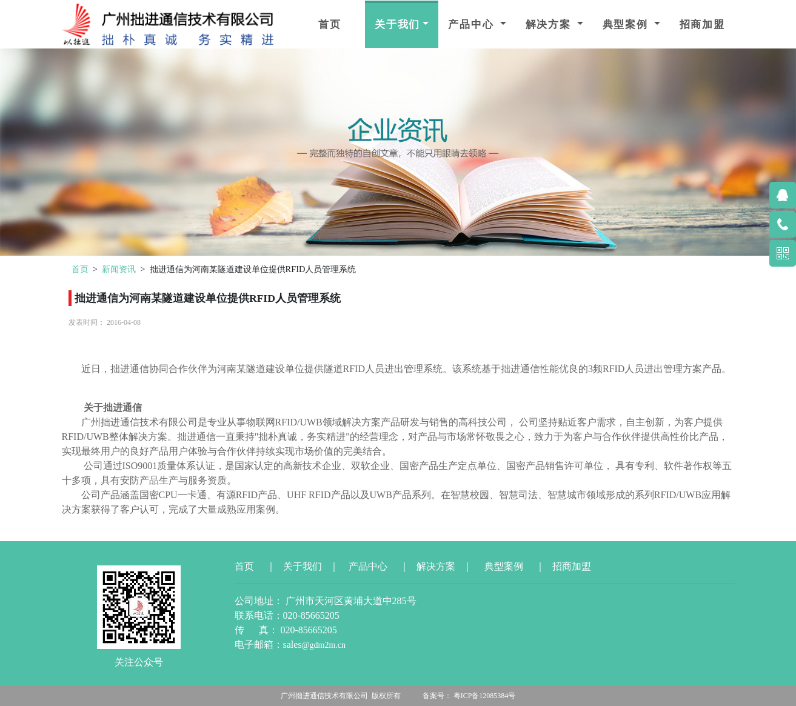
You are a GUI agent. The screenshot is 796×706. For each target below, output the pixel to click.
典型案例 (627, 24)
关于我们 (397, 24)
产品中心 (472, 24)
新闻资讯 (119, 269)
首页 (329, 24)
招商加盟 (702, 24)
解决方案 (550, 24)
